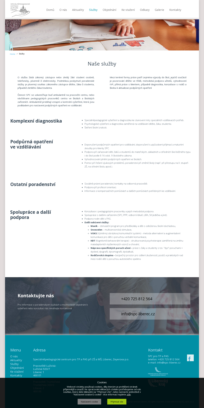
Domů (50, 10)
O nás (63, 10)
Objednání (109, 10)
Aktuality (78, 10)
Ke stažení (128, 10)
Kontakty (175, 10)
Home (12, 54)
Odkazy (145, 10)
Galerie (159, 10)
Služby (93, 10)
